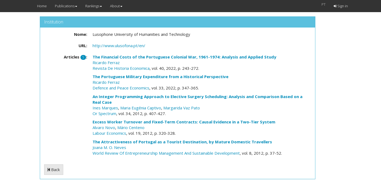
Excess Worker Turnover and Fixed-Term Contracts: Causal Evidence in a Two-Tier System (184, 121)
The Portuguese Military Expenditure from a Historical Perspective (160, 76)
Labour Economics (109, 133)
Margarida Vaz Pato (181, 107)
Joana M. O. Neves (109, 147)
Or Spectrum (104, 113)
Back (54, 169)
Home (42, 6)
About (116, 6)
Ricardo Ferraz (106, 62)
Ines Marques (105, 107)
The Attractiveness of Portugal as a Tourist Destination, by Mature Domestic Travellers (182, 141)
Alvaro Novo (104, 127)
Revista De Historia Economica (121, 68)
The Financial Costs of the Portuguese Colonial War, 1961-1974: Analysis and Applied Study (184, 57)
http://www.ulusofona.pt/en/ (119, 45)
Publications (66, 6)
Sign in (341, 6)
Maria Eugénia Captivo (140, 107)
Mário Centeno (130, 127)
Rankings (93, 6)
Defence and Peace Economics (121, 88)
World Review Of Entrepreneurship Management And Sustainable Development (166, 153)
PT (324, 4)
